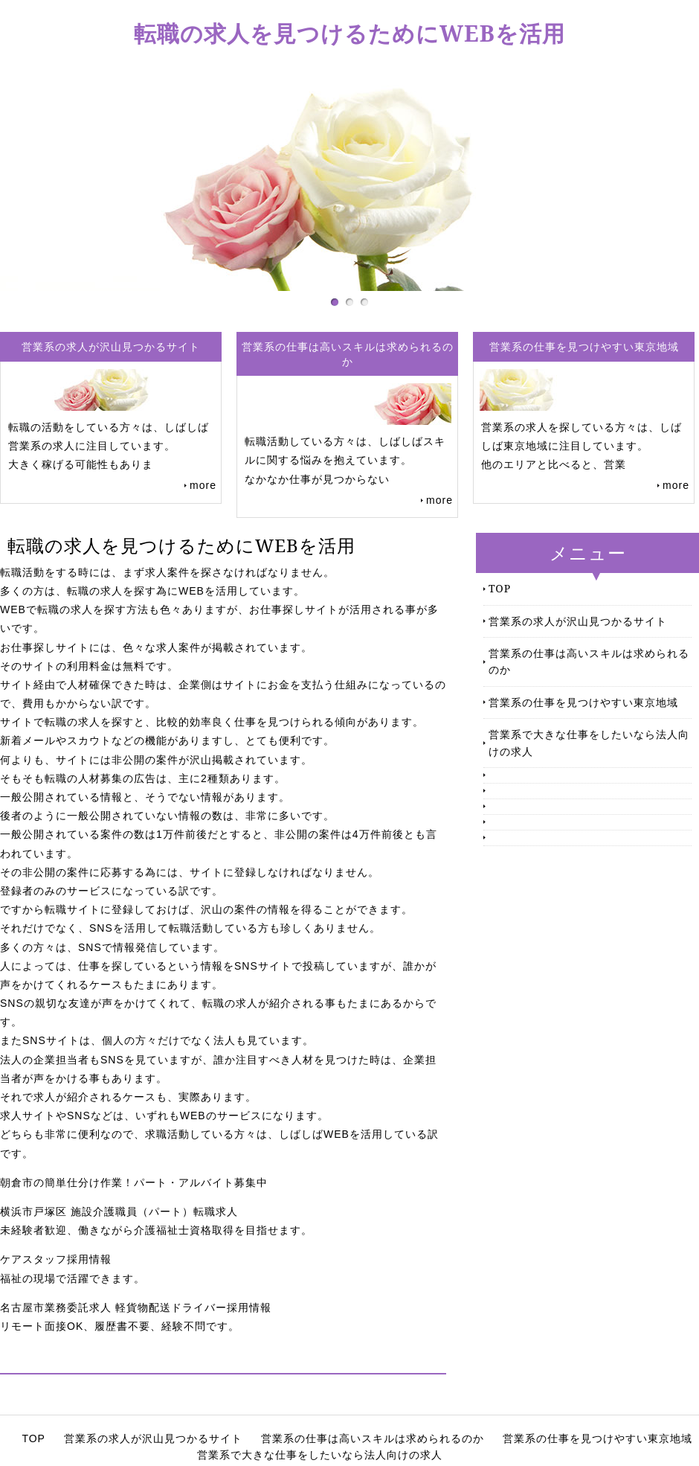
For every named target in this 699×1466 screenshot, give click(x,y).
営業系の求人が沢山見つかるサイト (578, 621)
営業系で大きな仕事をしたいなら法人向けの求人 (589, 742)
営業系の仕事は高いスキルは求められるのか (589, 661)
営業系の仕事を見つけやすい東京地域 (583, 702)
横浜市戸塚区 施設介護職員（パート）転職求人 (119, 1211)
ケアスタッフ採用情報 (56, 1259)
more (203, 485)
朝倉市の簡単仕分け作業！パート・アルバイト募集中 (134, 1182)
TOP (500, 588)
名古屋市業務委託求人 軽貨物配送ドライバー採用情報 (135, 1307)
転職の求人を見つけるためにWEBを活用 (349, 33)
